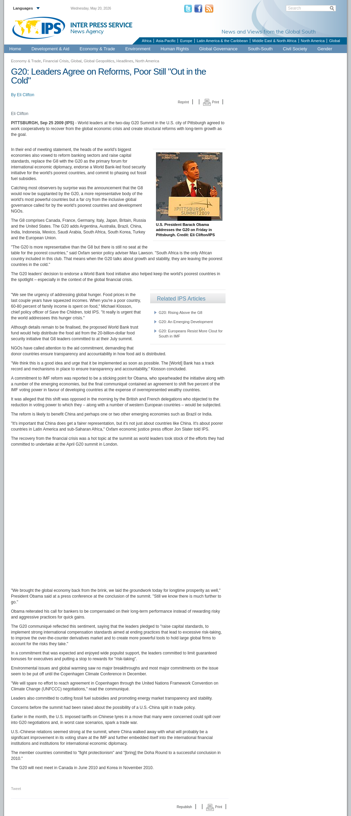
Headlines (125, 61)
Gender (324, 48)
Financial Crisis (56, 61)
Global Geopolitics (99, 61)
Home (15, 48)
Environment (137, 48)
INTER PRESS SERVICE (101, 25)
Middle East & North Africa (274, 41)
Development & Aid (51, 48)
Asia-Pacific (166, 41)
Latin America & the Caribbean (222, 41)
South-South (260, 48)
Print (211, 102)
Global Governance (218, 48)
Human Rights (175, 48)
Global (334, 41)
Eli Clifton (25, 94)
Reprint (183, 102)
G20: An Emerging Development (186, 322)
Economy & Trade (97, 48)
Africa (147, 41)
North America (313, 41)
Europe (186, 41)
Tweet (16, 789)
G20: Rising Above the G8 (180, 312)
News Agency (87, 31)
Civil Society (295, 48)
